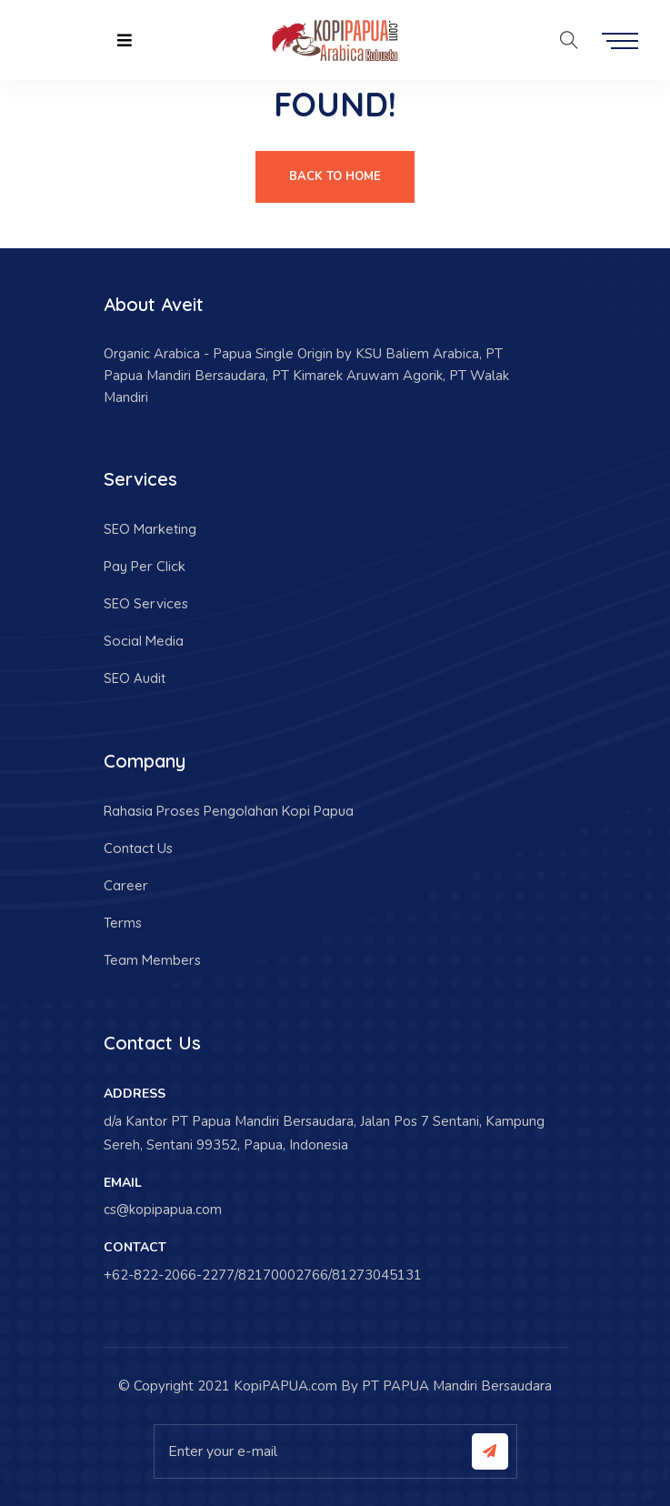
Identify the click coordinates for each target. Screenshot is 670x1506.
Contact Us (138, 848)
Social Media (144, 640)
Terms (123, 922)
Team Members (152, 960)
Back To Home (335, 176)
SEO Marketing (150, 528)
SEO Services (146, 603)
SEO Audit (134, 678)
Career (126, 885)
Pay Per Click (144, 566)
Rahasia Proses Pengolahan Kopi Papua (229, 810)
